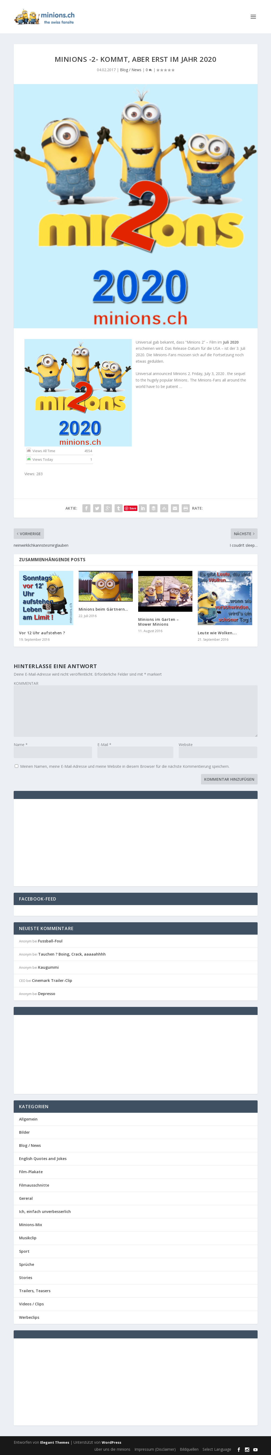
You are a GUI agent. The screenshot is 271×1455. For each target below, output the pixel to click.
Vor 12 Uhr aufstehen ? (42, 632)
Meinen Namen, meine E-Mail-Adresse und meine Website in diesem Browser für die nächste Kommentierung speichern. (124, 766)
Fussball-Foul (50, 940)
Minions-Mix (30, 1224)
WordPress (111, 1442)
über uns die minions (112, 1449)
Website (186, 744)
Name (21, 744)
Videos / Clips (31, 1303)
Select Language (217, 1449)
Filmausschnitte (34, 1185)
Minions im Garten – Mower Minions (158, 622)
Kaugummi (48, 967)
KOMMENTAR (26, 683)
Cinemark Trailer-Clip (52, 980)
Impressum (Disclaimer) (155, 1449)
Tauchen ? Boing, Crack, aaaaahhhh (72, 954)
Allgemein (28, 1119)
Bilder (24, 1132)
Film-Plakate (31, 1171)
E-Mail (104, 744)
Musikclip (27, 1237)
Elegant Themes (54, 1442)
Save (132, 508)
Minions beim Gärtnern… (103, 609)
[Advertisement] (64, 842)
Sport (24, 1251)
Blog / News (130, 69)
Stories (25, 1277)
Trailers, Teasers (34, 1290)
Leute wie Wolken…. (217, 632)
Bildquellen (189, 1449)
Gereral (26, 1198)
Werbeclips (29, 1317)
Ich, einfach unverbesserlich (45, 1211)
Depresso (46, 993)
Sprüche (26, 1264)
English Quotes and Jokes (43, 1158)
